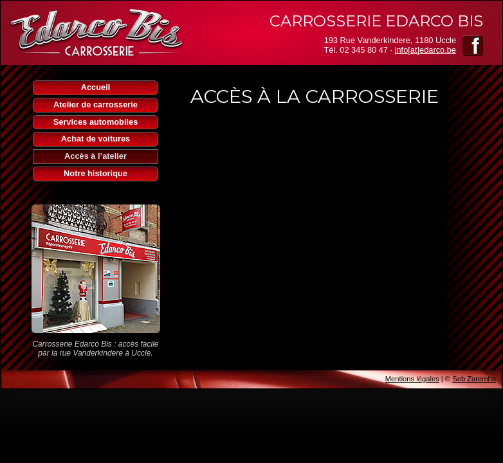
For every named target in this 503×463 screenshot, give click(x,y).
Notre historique (95, 173)
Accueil (96, 87)
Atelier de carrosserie (95, 104)
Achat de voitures (95, 138)
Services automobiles (95, 122)
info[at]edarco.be (425, 50)
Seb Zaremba (474, 379)
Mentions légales (412, 379)
